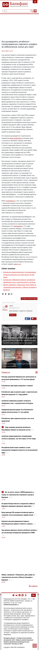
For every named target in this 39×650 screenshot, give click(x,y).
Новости (6, 372)
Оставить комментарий (29, 299)
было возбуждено (16, 138)
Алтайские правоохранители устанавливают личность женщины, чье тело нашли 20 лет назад (19, 274)
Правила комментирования (24, 640)
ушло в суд (17, 264)
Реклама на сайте (17, 644)
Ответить (13, 315)
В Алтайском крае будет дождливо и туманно (17, 386)
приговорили (17, 226)
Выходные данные (9, 638)
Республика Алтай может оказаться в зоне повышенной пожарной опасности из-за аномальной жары (19, 450)
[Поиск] (31, 11)
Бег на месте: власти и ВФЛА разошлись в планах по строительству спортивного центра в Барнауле (18, 494)
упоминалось (10, 201)
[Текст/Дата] (35, 10)
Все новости (33, 586)
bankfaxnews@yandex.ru (11, 604)
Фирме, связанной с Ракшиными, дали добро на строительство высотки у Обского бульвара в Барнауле (20, 287)
